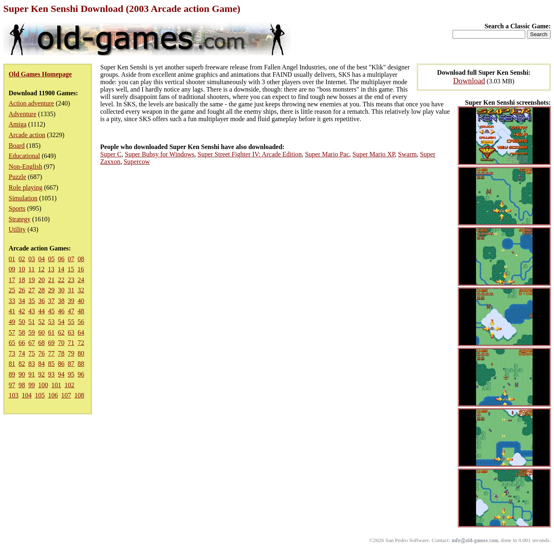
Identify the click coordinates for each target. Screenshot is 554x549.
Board (17, 145)
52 (41, 321)
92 (41, 374)
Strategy (19, 219)
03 (31, 258)
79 (71, 353)
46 (61, 311)
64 (81, 332)
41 (12, 311)
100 (43, 384)
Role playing (25, 187)
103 (13, 395)
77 (51, 353)
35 (31, 300)
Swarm (407, 154)
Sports (17, 208)
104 (27, 395)
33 (12, 300)
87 (71, 363)
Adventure (23, 113)
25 (12, 290)
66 (21, 342)
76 (41, 353)
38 (61, 300)
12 (41, 269)
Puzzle (17, 176)
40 (81, 300)
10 (21, 269)
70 (61, 342)
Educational (24, 155)
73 (12, 353)
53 (51, 321)
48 (81, 311)
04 (41, 258)
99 (31, 384)
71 (71, 342)
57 (12, 332)
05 (51, 258)
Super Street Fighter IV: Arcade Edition (249, 154)
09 (12, 269)
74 (21, 353)
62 (61, 332)
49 (12, 321)
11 (31, 269)
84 (41, 363)
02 (21, 258)
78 (61, 353)
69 (51, 342)
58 (21, 332)
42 (21, 311)
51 (31, 321)
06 (61, 258)
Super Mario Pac (327, 154)
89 (12, 374)
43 (31, 311)
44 (41, 311)
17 (12, 279)
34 (21, 300)
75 (31, 353)
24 (81, 279)
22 (61, 279)
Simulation (23, 198)
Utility (17, 229)
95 (71, 374)
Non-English (25, 166)
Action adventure (31, 103)
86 (61, 363)
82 (21, 363)
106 (53, 395)
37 (51, 300)
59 (31, 332)
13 (51, 269)
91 (31, 374)
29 (51, 290)
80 (81, 353)
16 (80, 269)
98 (21, 384)
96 (81, 374)
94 (61, 374)
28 (41, 290)
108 (79, 395)
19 (31, 279)
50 (21, 321)
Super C (111, 154)
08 (81, 258)
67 (31, 342)
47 (71, 311)
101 (56, 384)
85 (51, 363)
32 (81, 290)
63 (71, 332)
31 (71, 290)
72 (81, 342)
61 (51, 332)
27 (31, 290)
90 (21, 374)
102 (69, 384)
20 (41, 279)
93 (51, 374)
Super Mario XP (373, 154)
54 (61, 321)
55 (71, 321)
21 (51, 279)
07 (71, 258)
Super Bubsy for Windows (159, 154)
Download (469, 80)
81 (12, 363)
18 (21, 279)
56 (81, 321)
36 (41, 300)
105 (40, 395)
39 (71, 300)
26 (21, 290)
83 (31, 363)
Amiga (18, 124)
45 (51, 311)
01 (12, 258)
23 (71, 279)
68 (41, 342)
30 (61, 290)
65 (12, 342)
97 (12, 384)
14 (60, 269)
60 (41, 332)
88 (81, 363)
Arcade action (27, 134)
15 (70, 269)
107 (66, 395)
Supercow (137, 161)
